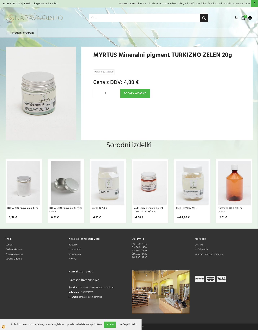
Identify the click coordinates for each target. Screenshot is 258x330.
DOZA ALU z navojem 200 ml (23, 208)
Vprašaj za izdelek (103, 72)
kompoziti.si (74, 249)
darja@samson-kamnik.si (91, 297)
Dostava (199, 245)
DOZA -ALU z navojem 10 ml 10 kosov (65, 210)
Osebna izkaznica (14, 249)
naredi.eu (73, 245)
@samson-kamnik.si (47, 4)
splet (34, 4)
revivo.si (73, 259)
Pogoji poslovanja (14, 254)
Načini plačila (201, 249)
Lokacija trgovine (14, 259)
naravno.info (75, 254)
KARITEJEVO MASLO (186, 208)
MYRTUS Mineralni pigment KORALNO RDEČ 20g (148, 210)
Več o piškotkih (128, 324)
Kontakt (9, 245)
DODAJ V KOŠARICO (135, 93)
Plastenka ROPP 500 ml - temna (231, 210)
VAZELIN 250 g (99, 208)
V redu (110, 324)
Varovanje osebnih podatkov (209, 254)
